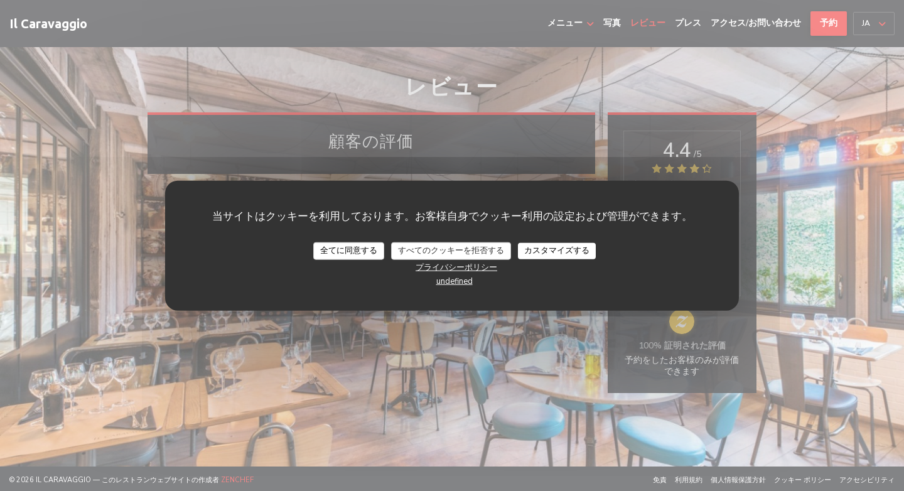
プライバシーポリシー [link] (456, 266)
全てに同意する (348, 250)
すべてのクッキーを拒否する (451, 250)
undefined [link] (454, 280)
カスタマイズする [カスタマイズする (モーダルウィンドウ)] (556, 250)
